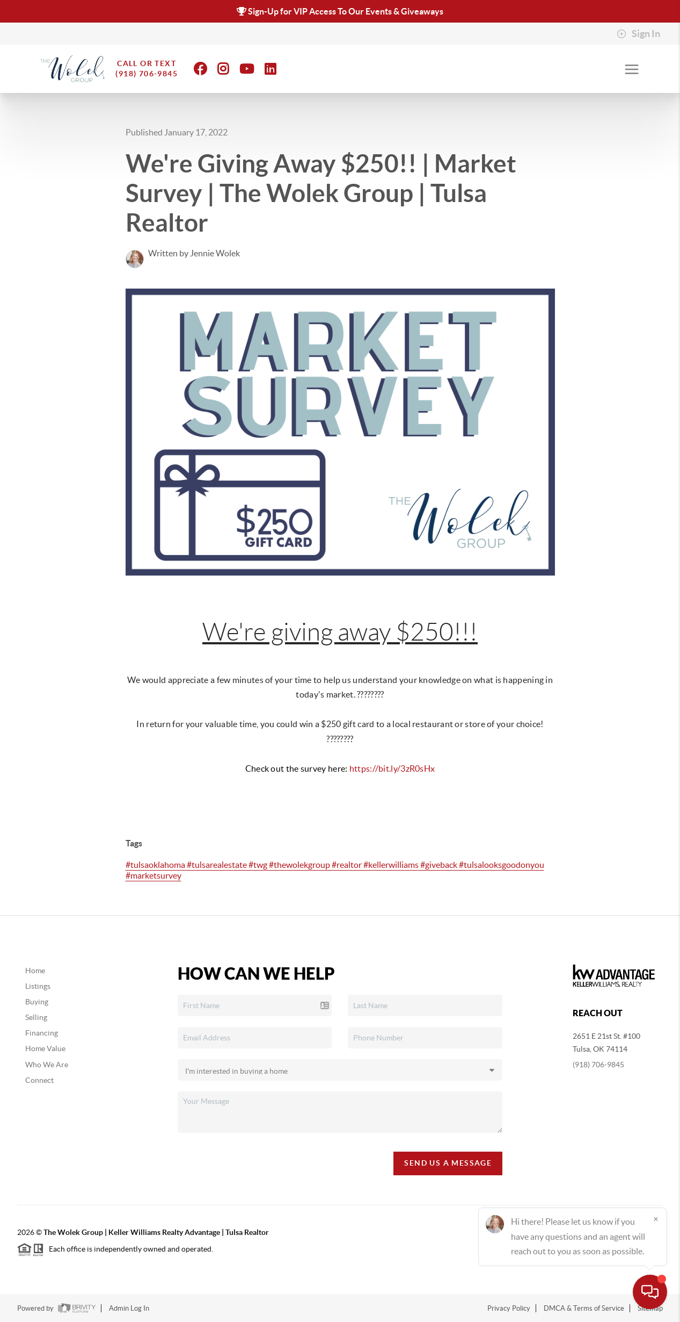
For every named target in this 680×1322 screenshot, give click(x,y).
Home (35, 970)
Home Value (45, 1048)
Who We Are (46, 1064)
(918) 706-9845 (598, 1064)
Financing (41, 1033)
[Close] (656, 1219)
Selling (36, 1017)
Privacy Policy (508, 1308)
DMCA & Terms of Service (584, 1308)
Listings (37, 986)
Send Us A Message (448, 1163)
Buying (36, 1001)
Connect (39, 1080)
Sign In (638, 33)
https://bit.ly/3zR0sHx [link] (392, 768)
